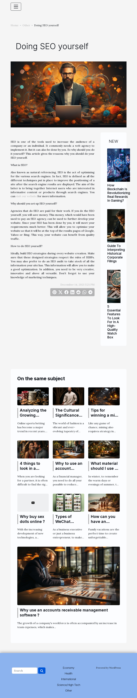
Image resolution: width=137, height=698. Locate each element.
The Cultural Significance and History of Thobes (68, 418)
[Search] (24, 670)
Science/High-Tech (68, 685)
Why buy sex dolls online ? (32, 519)
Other (26, 25)
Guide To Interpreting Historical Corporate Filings (116, 253)
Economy (68, 667)
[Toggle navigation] (16, 7)
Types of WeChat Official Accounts (64, 524)
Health (68, 673)
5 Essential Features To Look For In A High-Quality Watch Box (114, 321)
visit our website (26, 196)
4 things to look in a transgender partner (32, 471)
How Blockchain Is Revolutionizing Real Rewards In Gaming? (118, 192)
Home (14, 25)
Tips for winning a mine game (105, 415)
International (68, 679)
